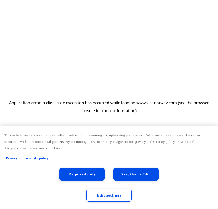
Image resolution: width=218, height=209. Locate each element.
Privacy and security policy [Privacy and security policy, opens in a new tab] (27, 158)
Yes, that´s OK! (136, 174)
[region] (109, 167)
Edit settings (109, 195)
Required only (82, 174)
